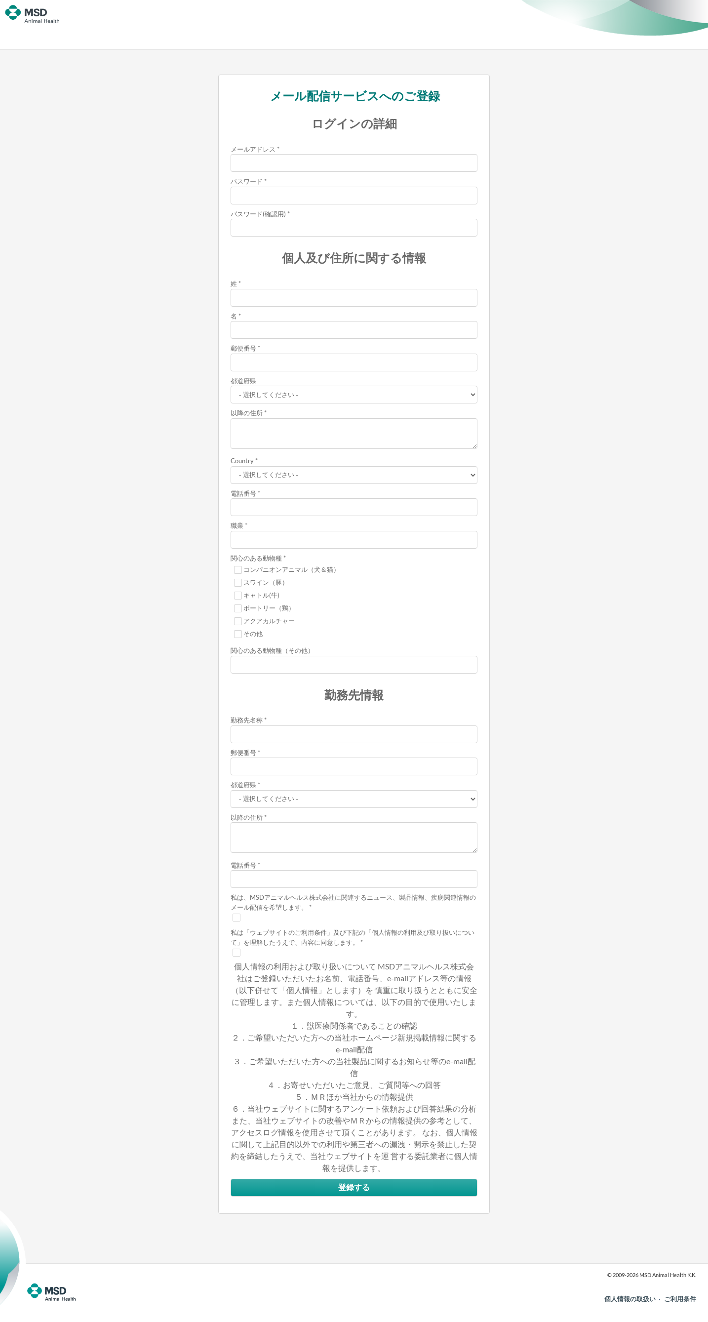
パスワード (247, 181)
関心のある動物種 (256, 558)
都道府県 (243, 381)
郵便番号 (243, 348)
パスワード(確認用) (258, 214)
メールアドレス (253, 149)
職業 (237, 525)
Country (242, 461)
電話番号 (243, 493)
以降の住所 (247, 413)
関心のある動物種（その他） (272, 650)
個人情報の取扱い (630, 1299)
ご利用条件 (680, 1299)
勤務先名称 (247, 720)
